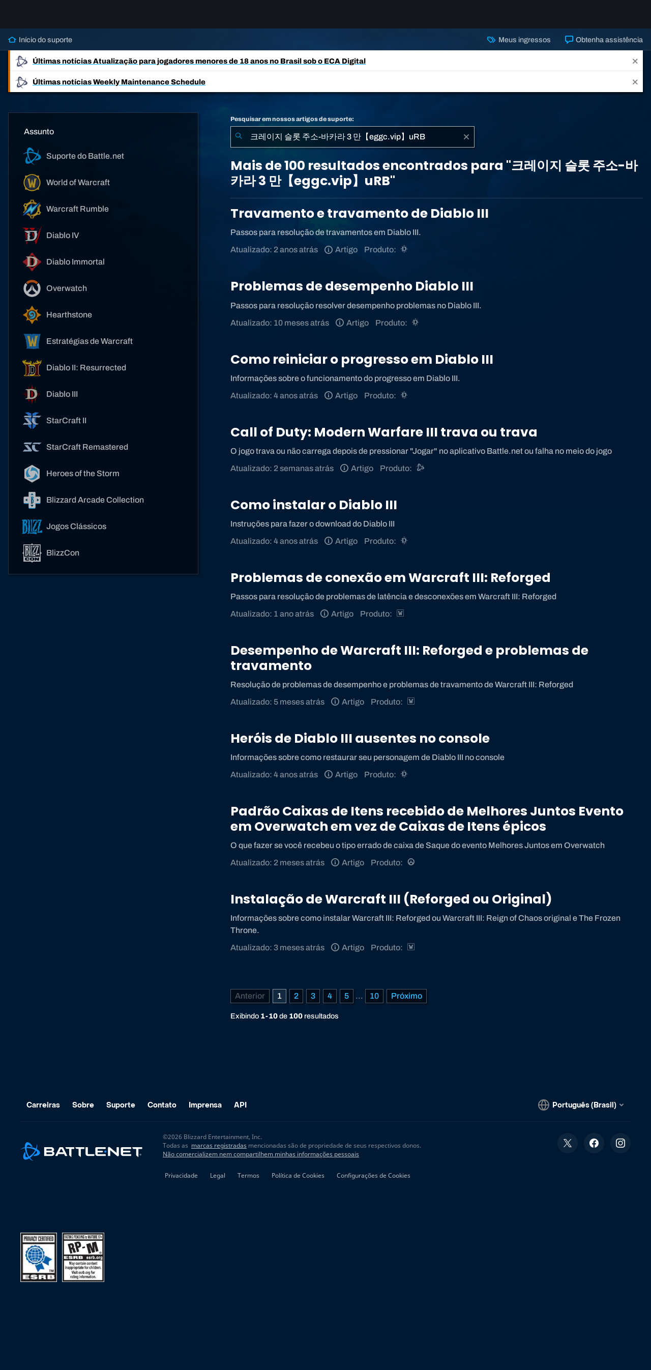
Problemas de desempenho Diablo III (352, 294)
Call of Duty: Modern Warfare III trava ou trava (384, 440)
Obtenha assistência (604, 48)
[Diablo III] (405, 257)
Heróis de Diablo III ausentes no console (360, 746)
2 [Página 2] (296, 1004)
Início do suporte (40, 48)
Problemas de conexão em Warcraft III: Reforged (390, 586)
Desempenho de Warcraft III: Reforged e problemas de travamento (409, 666)
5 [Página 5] (346, 1004)
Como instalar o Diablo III (313, 513)
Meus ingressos (518, 48)
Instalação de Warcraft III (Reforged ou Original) (391, 907)
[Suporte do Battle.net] (420, 476)
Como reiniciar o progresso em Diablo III (361, 367)
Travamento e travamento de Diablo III (359, 221)
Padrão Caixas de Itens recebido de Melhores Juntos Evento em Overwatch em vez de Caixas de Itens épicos (427, 826)
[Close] (635, 69)
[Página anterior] (250, 1004)
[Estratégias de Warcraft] (401, 622)
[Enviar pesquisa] (238, 145)
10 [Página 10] (374, 1004)
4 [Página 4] (330, 1004)
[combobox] (352, 145)
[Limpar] (466, 145)
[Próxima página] (407, 1004)
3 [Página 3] (313, 1004)
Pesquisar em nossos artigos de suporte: (292, 127)
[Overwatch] (411, 870)
